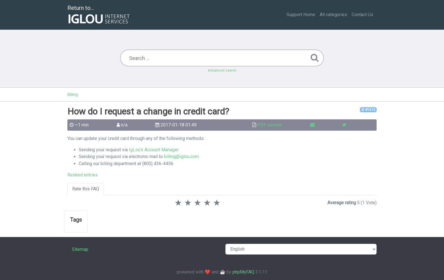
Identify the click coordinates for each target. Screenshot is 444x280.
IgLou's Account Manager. (154, 149)
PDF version (269, 125)
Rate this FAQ (85, 188)
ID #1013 (368, 110)
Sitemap (80, 249)
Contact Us (362, 14)
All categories (333, 14)
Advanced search (222, 70)
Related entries (82, 175)
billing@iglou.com (181, 156)
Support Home (301, 14)
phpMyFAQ (243, 272)
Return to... (99, 15)
